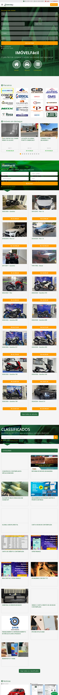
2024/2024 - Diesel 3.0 (38, 394)
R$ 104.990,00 (14, 245)
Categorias (7, 442)
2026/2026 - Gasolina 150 (39, 291)
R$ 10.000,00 (29, 153)
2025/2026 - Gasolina (8, 213)
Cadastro (55, 1)
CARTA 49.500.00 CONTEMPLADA (42, 508)
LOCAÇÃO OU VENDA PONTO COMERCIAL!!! (28, 141)
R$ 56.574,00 (15, 323)
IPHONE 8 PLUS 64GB (38, 597)
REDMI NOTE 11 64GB (8, 620)
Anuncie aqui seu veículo (8, 188)
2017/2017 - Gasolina (8, 265)
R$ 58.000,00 (44, 271)
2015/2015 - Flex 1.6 (38, 213)
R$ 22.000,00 (15, 297)
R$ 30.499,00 (15, 219)
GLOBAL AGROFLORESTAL (10, 508)
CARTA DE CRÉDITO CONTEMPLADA (13, 530)
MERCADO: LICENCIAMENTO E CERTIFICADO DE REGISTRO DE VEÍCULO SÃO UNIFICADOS (40, 658)
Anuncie (54, 4)
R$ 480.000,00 (10, 153)
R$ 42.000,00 (15, 271)
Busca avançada (6, 46)
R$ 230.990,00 (44, 400)
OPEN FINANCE (36, 530)
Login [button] (48, 1)
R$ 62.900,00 (44, 219)
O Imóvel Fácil (6, 677)
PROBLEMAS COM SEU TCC (40, 553)
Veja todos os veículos (29, 406)
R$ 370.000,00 (49, 153)
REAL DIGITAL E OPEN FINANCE (11, 553)
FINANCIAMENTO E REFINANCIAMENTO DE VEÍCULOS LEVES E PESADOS (14, 598)
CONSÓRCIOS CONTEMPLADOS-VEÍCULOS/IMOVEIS (12, 464)
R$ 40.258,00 (44, 349)
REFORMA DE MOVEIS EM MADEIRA (42, 463)
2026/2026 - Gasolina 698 (9, 317)
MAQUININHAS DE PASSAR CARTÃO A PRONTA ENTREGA (43, 486)
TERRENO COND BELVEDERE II (46, 141)
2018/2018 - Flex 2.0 (8, 239)
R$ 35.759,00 (15, 349)
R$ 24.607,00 (15, 374)
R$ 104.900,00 (44, 245)
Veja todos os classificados (29, 628)
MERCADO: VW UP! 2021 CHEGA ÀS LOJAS (13, 660)
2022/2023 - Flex (7, 291)
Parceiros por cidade (7, 48)
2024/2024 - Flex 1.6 (38, 239)
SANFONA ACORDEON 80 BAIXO (12, 575)
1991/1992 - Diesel (37, 265)
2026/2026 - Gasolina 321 (9, 343)
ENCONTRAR (29, 43)
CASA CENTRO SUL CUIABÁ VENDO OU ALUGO (8, 142)
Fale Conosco (6, 679)
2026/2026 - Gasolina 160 (9, 369)
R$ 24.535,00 (44, 297)
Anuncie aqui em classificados (9, 432)
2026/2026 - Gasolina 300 (39, 343)
